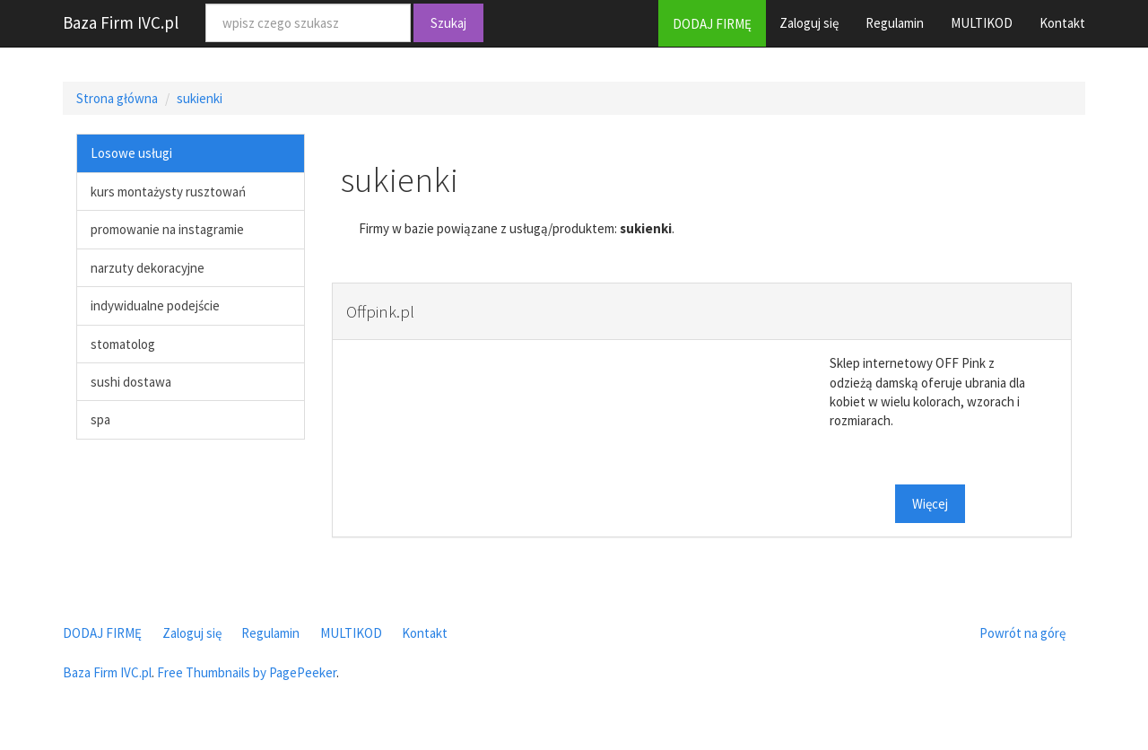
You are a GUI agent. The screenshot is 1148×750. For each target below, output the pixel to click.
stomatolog (123, 344)
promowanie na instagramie (167, 229)
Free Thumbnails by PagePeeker (246, 672)
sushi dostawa (131, 381)
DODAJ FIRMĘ (712, 23)
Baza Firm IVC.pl (120, 22)
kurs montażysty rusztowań (168, 191)
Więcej (930, 503)
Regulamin (894, 22)
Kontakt (1062, 22)
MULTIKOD (982, 22)
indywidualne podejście (155, 305)
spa (100, 419)
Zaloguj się (809, 22)
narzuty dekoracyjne (147, 267)
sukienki (199, 98)
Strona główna (117, 98)
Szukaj (448, 22)
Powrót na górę (1022, 632)
